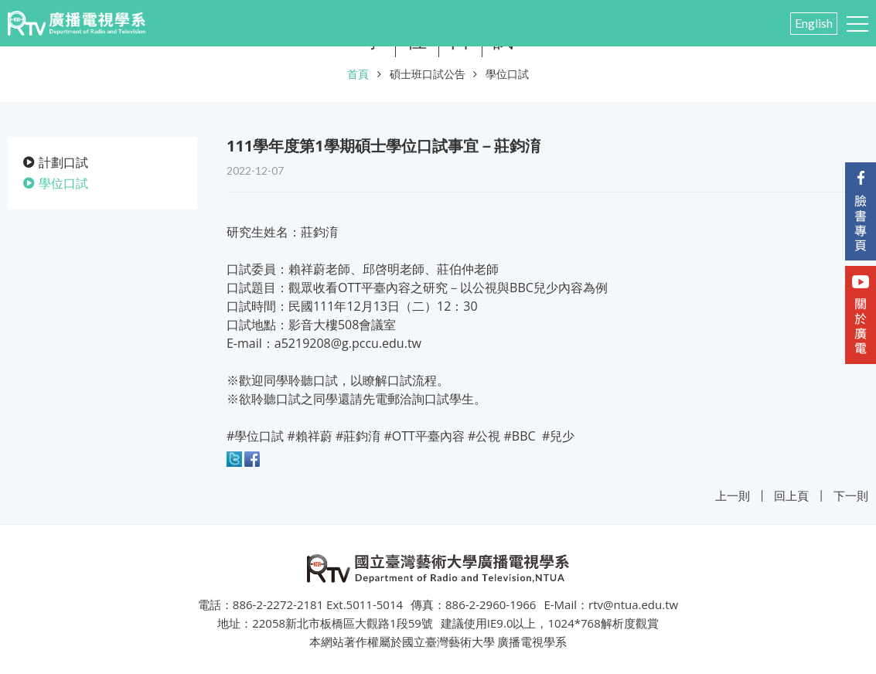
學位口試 (507, 73)
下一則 (850, 495)
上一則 (732, 495)
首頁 (358, 73)
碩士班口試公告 (427, 73)
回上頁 (791, 495)
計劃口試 (63, 162)
